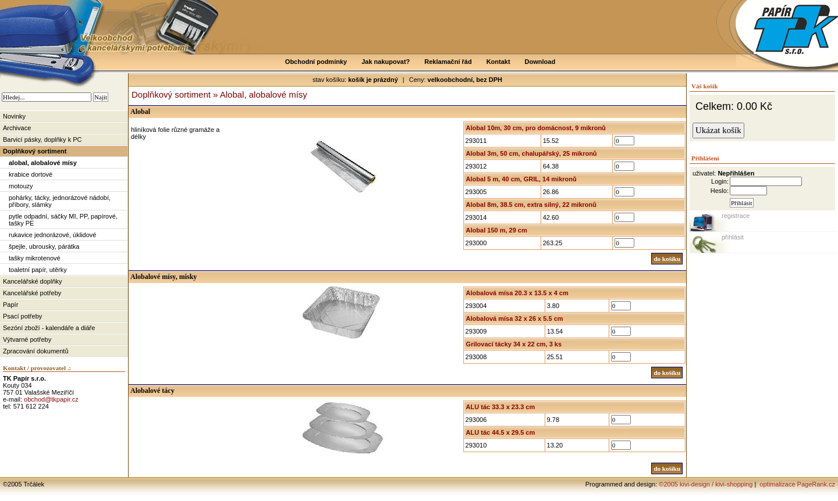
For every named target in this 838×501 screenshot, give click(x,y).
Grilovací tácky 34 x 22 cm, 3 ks (514, 344)
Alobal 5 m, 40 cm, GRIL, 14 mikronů (521, 179)
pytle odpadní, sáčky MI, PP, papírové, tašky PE (63, 220)
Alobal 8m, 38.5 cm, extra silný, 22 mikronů (531, 204)
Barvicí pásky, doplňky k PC (42, 139)
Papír (10, 304)
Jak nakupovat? (385, 61)
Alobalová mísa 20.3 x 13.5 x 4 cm (517, 292)
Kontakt (498, 61)
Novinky (14, 116)
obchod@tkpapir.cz (51, 399)
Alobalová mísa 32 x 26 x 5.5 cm (514, 318)
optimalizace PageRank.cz (796, 484)
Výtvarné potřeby (27, 339)
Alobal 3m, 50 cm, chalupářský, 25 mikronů (531, 153)
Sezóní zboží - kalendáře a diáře (49, 327)
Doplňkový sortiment (34, 151)
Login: (720, 181)
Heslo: (720, 190)
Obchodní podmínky (316, 61)
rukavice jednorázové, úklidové (52, 234)
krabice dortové (30, 174)
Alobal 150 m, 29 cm (496, 230)
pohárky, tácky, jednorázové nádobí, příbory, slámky (60, 201)
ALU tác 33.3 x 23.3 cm (500, 406)
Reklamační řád (447, 61)
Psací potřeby (22, 316)
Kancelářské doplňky (32, 281)
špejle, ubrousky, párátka (44, 246)
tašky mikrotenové (35, 258)
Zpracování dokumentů (36, 351)
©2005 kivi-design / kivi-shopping (705, 484)
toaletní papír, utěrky (38, 269)
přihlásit (733, 237)
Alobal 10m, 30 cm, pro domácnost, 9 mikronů (536, 127)
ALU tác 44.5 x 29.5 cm (500, 432)
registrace (736, 215)
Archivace (17, 127)
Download (540, 61)
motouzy (21, 185)
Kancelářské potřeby (32, 292)
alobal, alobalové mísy (43, 162)
